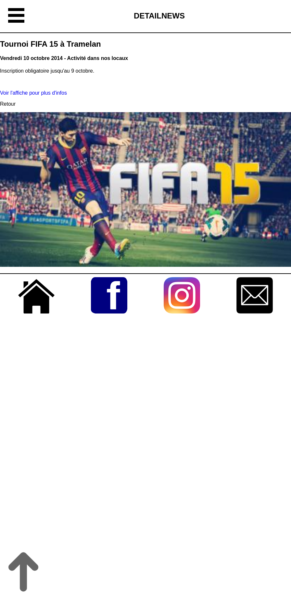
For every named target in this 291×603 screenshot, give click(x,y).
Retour (8, 104)
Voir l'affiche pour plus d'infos (33, 93)
